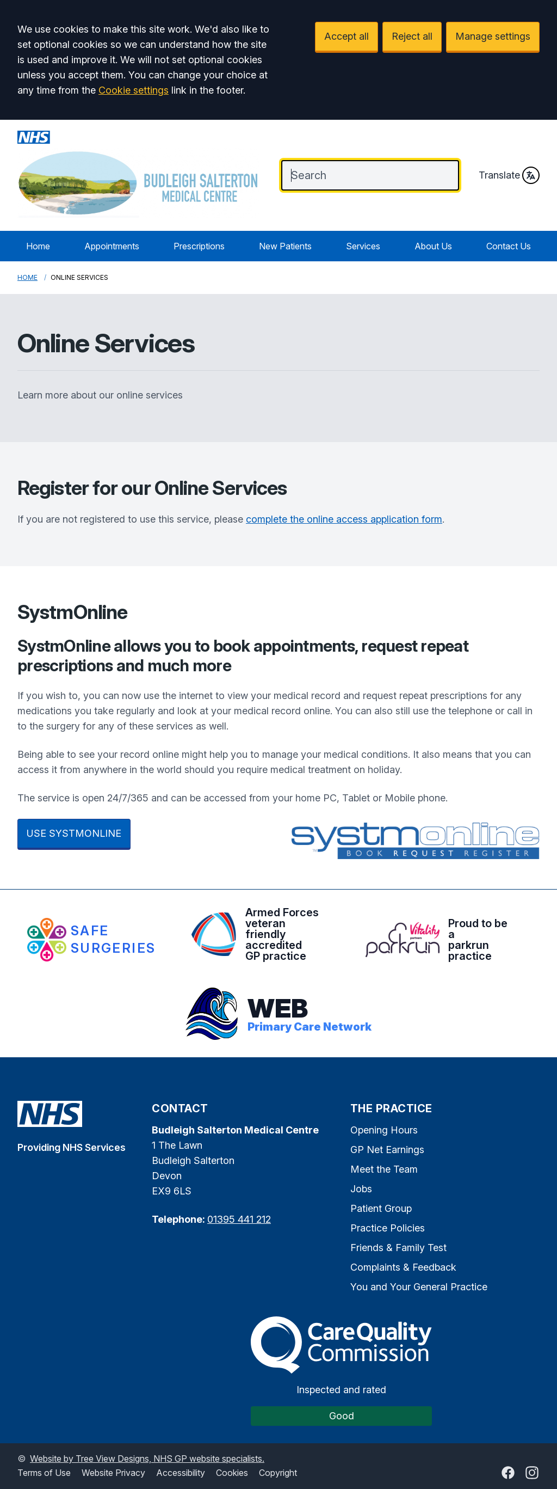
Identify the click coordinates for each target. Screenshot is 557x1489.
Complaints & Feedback (403, 1267)
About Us (433, 246)
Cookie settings (133, 90)
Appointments (111, 246)
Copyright (278, 1472)
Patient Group (381, 1208)
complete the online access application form (344, 519)
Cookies (232, 1472)
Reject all (412, 36)
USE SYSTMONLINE (74, 833)
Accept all (346, 36)
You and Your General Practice (418, 1286)
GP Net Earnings (387, 1149)
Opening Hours (384, 1130)
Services (363, 246)
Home (38, 246)
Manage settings (492, 36)
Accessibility (180, 1472)
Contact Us (508, 246)
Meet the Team (384, 1169)
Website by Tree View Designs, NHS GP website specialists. (147, 1458)
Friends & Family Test (398, 1247)
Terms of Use (44, 1472)
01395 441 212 (239, 1219)
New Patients (285, 246)
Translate (509, 175)
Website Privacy (113, 1472)
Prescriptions (199, 246)
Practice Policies (387, 1228)
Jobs (361, 1188)
